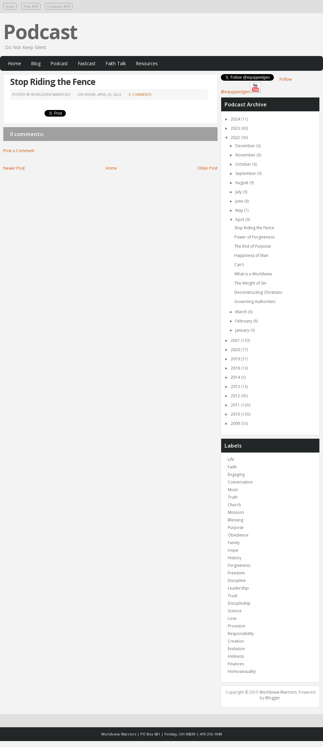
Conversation (240, 482)
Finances (236, 664)
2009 (236, 423)
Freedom (236, 573)
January (242, 330)
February (244, 321)
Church (234, 505)
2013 (236, 386)
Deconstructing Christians (258, 292)
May (239, 210)
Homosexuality (242, 671)
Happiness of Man (251, 255)
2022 (236, 137)
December (245, 146)
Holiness (236, 656)
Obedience (238, 535)
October (243, 164)
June (239, 201)
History (234, 558)
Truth (233, 497)
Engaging (236, 474)
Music (233, 489)
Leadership (238, 588)
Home (10, 6)
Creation (236, 641)
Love (232, 618)
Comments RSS (58, 6)
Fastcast (87, 63)
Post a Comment (18, 150)
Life (231, 459)
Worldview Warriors (278, 692)
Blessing (235, 520)
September (246, 173)
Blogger (272, 698)
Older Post (207, 168)
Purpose (236, 527)
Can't (239, 264)
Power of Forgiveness (254, 237)
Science (235, 611)
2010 (236, 414)
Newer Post (14, 168)
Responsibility (241, 633)
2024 (236, 119)
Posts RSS (31, 6)
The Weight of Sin (250, 283)
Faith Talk (115, 63)
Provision (236, 626)
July (239, 192)
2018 (236, 368)
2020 (236, 349)
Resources (147, 63)
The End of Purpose (252, 246)
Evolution (236, 648)
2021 (236, 340)
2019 (236, 359)
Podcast (40, 31)
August (242, 182)
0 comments (140, 94)
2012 (236, 396)
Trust (232, 595)
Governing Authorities (254, 301)
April (240, 219)
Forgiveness (239, 565)
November (245, 155)
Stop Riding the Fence (52, 82)
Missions (236, 512)
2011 (236, 405)
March (241, 312)
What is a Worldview (253, 274)
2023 (236, 128)
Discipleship (239, 603)
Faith (232, 467)
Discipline (237, 580)
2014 (236, 377)
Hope (233, 550)
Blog (36, 63)
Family (234, 542)
